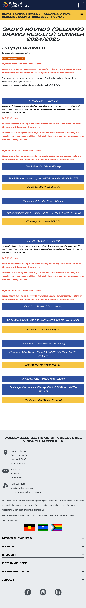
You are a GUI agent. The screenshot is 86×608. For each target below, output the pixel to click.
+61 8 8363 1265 (18, 484)
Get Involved (15, 563)
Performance (15, 571)
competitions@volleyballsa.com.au (26, 492)
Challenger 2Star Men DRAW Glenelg (43, 201)
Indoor (9, 554)
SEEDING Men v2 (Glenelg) (43, 101)
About (8, 579)
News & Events (17, 538)
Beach (8, 546)
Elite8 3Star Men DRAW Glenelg (43, 166)
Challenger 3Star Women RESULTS (43, 329)
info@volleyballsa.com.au (22, 488)
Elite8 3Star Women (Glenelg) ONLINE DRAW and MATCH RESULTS (43, 319)
